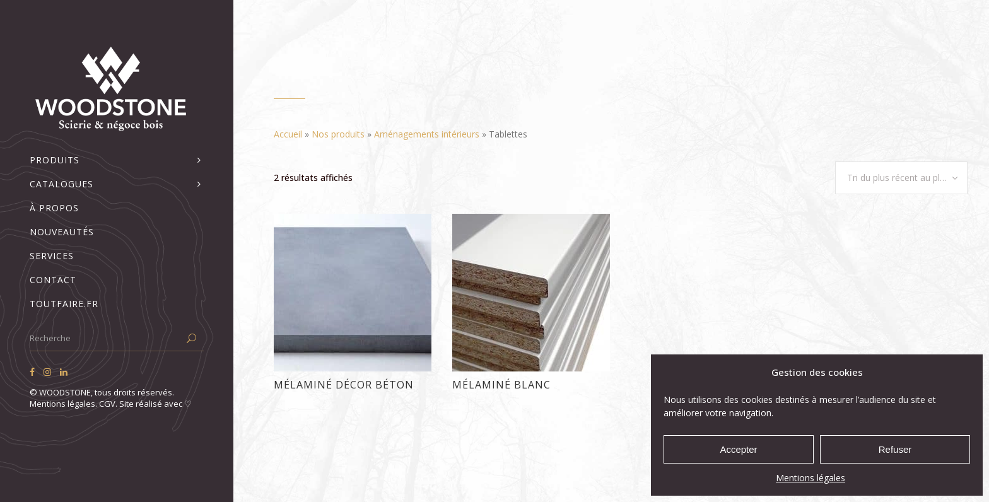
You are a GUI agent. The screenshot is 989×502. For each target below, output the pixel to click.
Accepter (738, 449)
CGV (107, 403)
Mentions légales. (64, 403)
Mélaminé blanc (501, 385)
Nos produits (338, 134)
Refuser (895, 449)
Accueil (288, 134)
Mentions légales (810, 478)
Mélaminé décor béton (344, 385)
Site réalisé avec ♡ (155, 403)
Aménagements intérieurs (426, 134)
